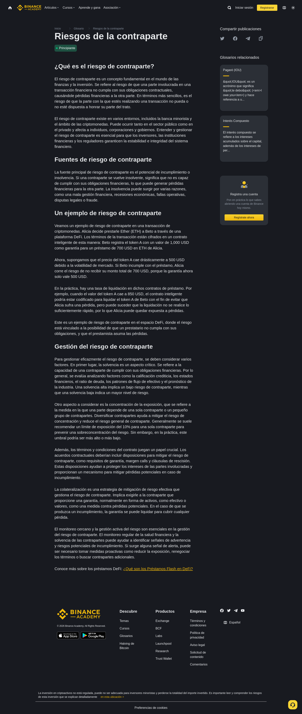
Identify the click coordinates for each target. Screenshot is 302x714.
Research (162, 651)
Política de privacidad (197, 635)
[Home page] (29, 8)
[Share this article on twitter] (222, 38)
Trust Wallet (164, 658)
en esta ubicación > (112, 696)
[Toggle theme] (293, 8)
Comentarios (198, 664)
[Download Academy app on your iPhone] (68, 636)
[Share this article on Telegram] (248, 38)
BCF (159, 628)
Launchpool (164, 643)
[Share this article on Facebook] (235, 38)
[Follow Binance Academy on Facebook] (222, 610)
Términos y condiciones (198, 623)
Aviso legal (197, 645)
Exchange (162, 621)
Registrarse (267, 7)
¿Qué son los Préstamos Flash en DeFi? (158, 569)
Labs (159, 636)
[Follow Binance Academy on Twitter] (229, 610)
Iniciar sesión (244, 7)
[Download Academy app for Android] (93, 636)
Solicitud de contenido (198, 655)
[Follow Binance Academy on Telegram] (236, 610)
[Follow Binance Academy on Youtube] (243, 610)
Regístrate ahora (244, 217)
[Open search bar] (228, 7)
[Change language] (284, 7)
